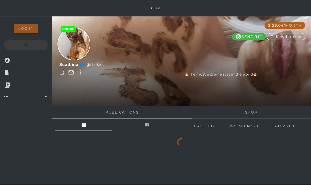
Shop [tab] (251, 112)
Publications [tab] (122, 112)
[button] (61, 72)
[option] (26, 28)
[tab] (83, 125)
